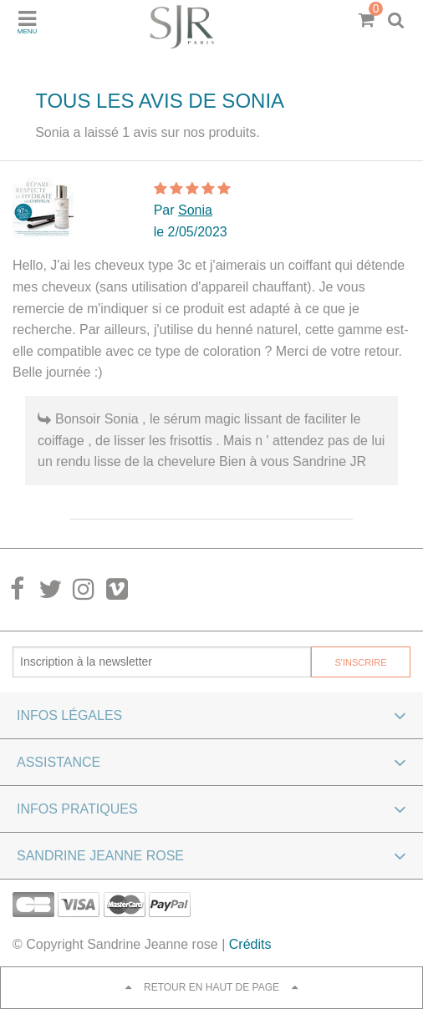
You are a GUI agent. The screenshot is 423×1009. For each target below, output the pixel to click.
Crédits (250, 944)
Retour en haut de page (211, 987)
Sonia (195, 210)
